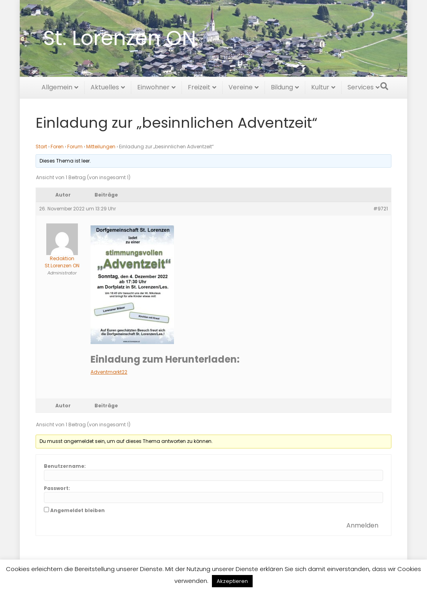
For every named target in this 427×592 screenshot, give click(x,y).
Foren (57, 146)
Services (361, 86)
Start (41, 146)
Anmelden (362, 525)
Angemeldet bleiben (77, 510)
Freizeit (199, 86)
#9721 (380, 208)
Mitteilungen (100, 146)
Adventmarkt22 (109, 372)
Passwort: (57, 488)
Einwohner (153, 86)
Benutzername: (65, 466)
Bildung (282, 86)
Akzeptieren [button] (232, 581)
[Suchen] (384, 85)
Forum (75, 146)
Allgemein (57, 86)
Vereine (241, 86)
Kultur (320, 86)
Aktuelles (105, 86)
